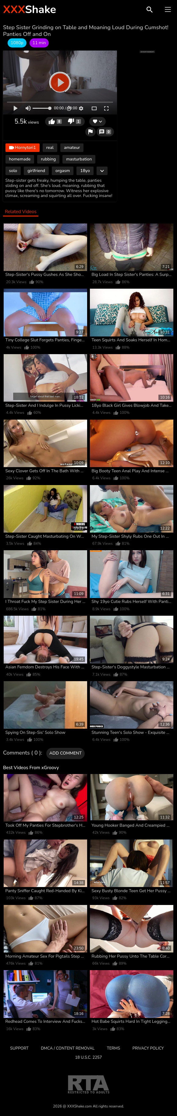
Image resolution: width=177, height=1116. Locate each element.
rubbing (48, 159)
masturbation (79, 159)
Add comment (65, 753)
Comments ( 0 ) (22, 753)
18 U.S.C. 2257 (88, 1057)
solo (13, 171)
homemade (20, 159)
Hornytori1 (22, 148)
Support (19, 1048)
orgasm (62, 171)
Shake (29, 9)
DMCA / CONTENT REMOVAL (67, 1048)
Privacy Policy (148, 1048)
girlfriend (36, 171)
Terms (113, 1048)
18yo (85, 171)
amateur (72, 147)
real (50, 147)
